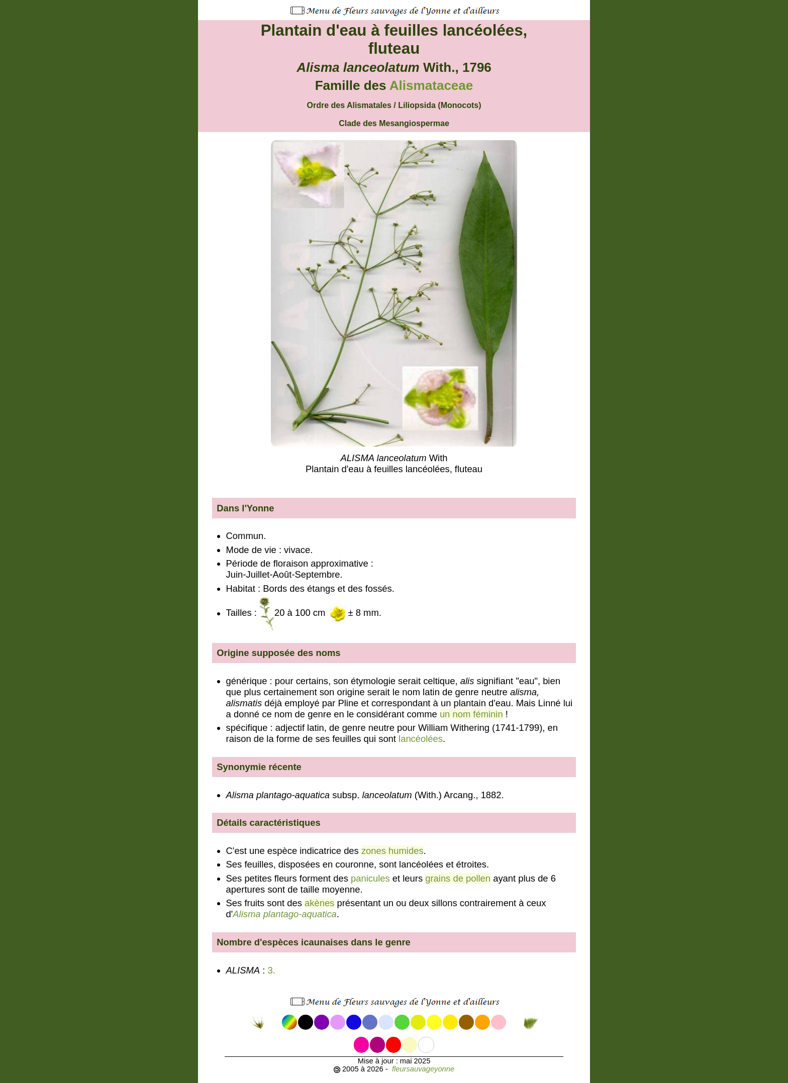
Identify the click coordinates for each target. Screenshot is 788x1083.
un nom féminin (471, 714)
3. (272, 970)
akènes (319, 903)
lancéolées (421, 738)
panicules (370, 878)
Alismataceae (431, 85)
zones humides (392, 850)
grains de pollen (457, 878)
